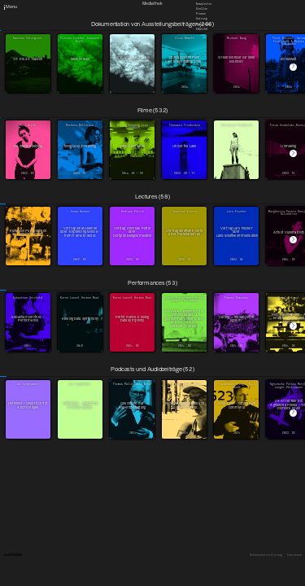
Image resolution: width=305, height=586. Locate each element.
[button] (293, 67)
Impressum (294, 555)
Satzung (201, 18)
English (201, 28)
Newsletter (204, 3)
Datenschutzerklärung (266, 555)
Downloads (203, 23)
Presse (201, 13)
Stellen (201, 9)
